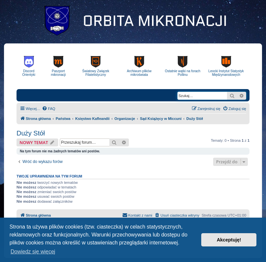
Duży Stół (31, 133)
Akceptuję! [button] (229, 239)
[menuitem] (48, 109)
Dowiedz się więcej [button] (33, 251)
